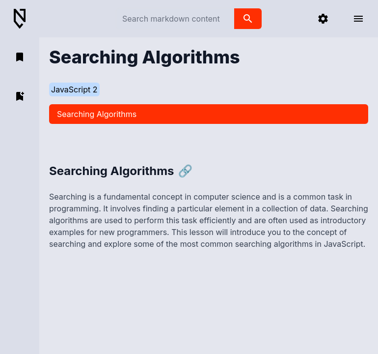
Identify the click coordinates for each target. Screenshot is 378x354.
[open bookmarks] (19, 57)
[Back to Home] (23, 19)
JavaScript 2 (74, 89)
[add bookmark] (19, 96)
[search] (248, 18)
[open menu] (358, 19)
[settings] (323, 18)
